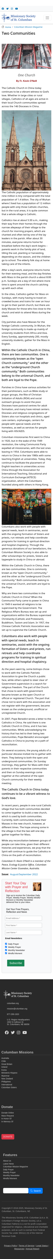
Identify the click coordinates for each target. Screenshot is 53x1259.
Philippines (6, 1082)
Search (37, 1191)
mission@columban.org (17, 1009)
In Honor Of (6, 1119)
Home (8, 27)
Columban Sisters (9, 1087)
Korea (4, 1070)
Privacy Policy (10, 1246)
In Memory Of (7, 1122)
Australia (5, 1058)
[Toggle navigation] (47, 18)
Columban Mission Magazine (28, 26)
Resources (19, 1249)
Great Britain (6, 1064)
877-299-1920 (13, 1014)
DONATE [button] (7, 1136)
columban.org (13, 1003)
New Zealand (7, 1079)
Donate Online (7, 1113)
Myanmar (5, 1076)
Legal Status (42, 1246)
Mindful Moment (14, 953)
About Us (7, 1161)
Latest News (8, 1164)
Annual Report (32, 1249)
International (6, 1085)
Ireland (4, 1067)
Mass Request (7, 1116)
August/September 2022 (24, 874)
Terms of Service (26, 1246)
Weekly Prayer (14, 947)
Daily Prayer (13, 944)
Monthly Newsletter (16, 950)
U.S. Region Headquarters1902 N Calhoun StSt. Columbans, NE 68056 (18, 1022)
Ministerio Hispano (9, 1073)
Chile (3, 1061)
